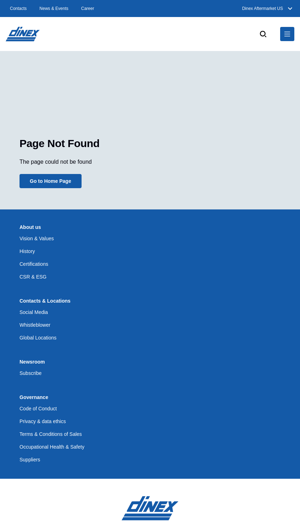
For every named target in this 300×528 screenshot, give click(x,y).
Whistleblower (35, 325)
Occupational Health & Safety (52, 447)
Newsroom (32, 362)
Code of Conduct (38, 408)
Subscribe (30, 373)
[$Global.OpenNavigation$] (287, 34)
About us (30, 227)
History (27, 251)
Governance (34, 397)
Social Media (34, 312)
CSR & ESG (33, 277)
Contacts (18, 8)
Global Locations (38, 338)
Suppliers (30, 459)
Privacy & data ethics (43, 421)
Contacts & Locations (45, 301)
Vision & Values (37, 238)
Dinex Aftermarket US (268, 8)
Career (87, 8)
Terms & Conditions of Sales (51, 434)
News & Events (53, 8)
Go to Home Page (50, 181)
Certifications (34, 264)
